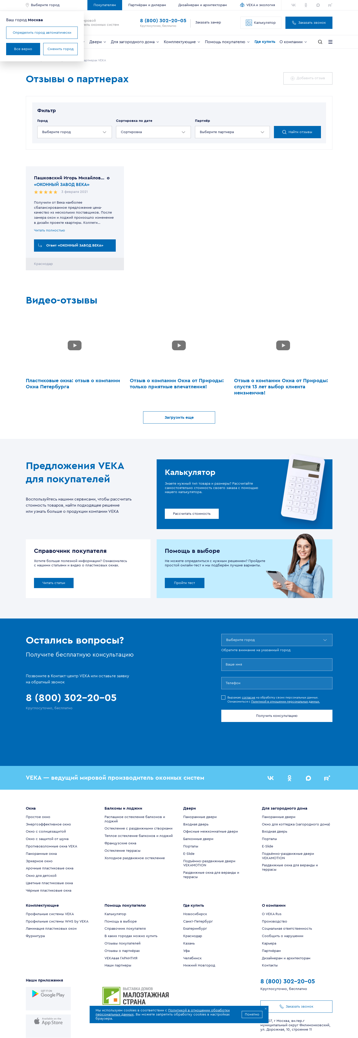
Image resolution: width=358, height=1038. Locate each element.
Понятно (252, 1014)
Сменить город (83, 49)
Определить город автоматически (65, 32)
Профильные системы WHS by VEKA (57, 895)
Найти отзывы (297, 132)
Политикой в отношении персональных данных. (285, 701)
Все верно (46, 49)
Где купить (265, 42)
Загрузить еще (179, 418)
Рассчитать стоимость (192, 514)
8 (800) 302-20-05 (163, 20)
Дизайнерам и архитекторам (202, 5)
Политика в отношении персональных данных (263, 1027)
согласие (248, 697)
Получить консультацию (276, 716)
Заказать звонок (309, 23)
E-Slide (188, 828)
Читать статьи (53, 583)
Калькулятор (261, 23)
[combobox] (42, 132)
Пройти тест (184, 583)
